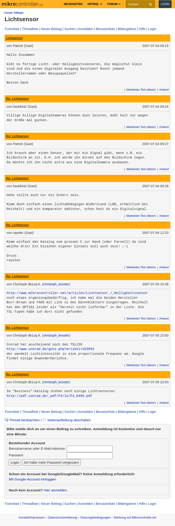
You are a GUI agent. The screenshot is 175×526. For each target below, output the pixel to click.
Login (165, 4)
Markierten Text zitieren (141, 89)
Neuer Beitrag (51, 29)
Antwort (164, 89)
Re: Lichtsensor (17, 98)
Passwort (16, 455)
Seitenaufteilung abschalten (67, 420)
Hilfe (142, 29)
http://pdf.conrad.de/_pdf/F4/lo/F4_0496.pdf (49, 396)
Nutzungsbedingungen (95, 517)
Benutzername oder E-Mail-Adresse (37, 448)
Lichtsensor (14, 38)
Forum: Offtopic (14, 12)
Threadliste (30, 29)
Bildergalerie (127, 29)
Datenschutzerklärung (62, 517)
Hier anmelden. (56, 490)
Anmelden (85, 29)
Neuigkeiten (73, 4)
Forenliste (12, 29)
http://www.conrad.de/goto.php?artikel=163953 (50, 349)
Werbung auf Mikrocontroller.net (135, 517)
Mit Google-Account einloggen (32, 479)
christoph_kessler (56, 284)
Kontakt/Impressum (31, 517)
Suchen (69, 29)
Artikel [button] (95, 4)
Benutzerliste (105, 29)
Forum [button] (114, 4)
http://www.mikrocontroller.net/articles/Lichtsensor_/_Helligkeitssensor (77, 293)
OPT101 (28, 307)
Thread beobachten (22, 420)
